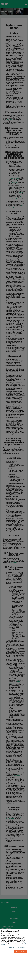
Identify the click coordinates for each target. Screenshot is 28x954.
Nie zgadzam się (21, 947)
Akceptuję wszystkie (20, 951)
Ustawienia (11, 947)
